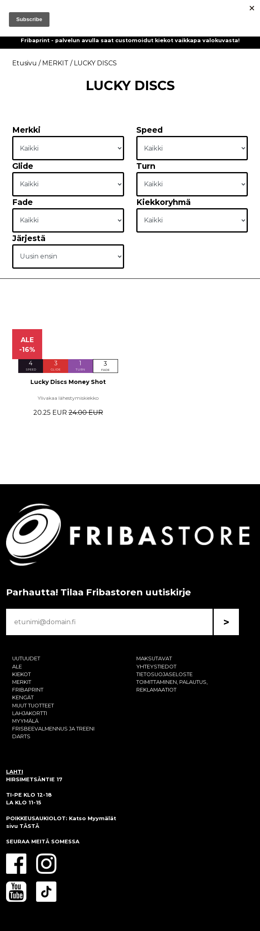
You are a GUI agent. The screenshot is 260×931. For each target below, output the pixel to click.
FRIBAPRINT (27, 690)
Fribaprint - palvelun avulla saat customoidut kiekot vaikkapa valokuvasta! (130, 40)
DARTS (21, 736)
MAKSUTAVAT (154, 658)
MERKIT (21, 682)
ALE (17, 667)
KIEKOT (21, 674)
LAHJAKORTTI (29, 713)
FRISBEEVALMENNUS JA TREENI (53, 729)
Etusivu (24, 63)
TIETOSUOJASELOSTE (164, 674)
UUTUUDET (26, 658)
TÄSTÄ (29, 826)
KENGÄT (23, 697)
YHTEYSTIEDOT (156, 667)
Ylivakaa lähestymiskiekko (68, 398)
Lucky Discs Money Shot (68, 382)
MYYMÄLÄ (25, 721)
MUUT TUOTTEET (33, 706)
